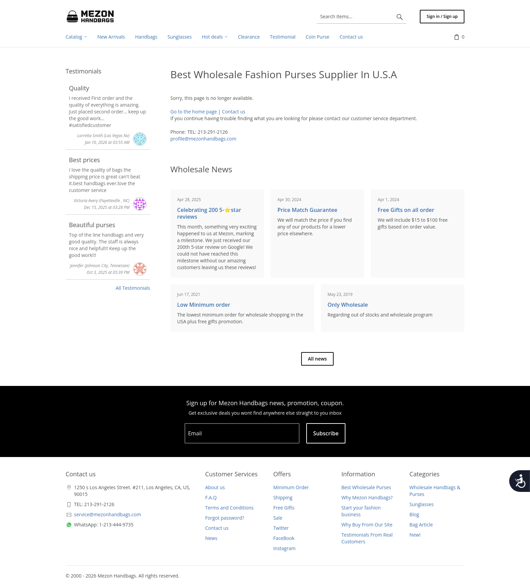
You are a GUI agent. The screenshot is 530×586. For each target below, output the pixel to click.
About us (215, 487)
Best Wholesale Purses (366, 487)
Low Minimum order (203, 304)
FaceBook (283, 538)
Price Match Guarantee (307, 210)
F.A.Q (211, 497)
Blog (414, 514)
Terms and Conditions (229, 507)
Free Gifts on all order (406, 210)
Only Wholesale (348, 304)
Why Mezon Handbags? (367, 497)
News (211, 538)
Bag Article (421, 524)
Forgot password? (224, 518)
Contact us (233, 111)
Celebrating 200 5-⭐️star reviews (209, 213)
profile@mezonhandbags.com (203, 138)
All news (317, 358)
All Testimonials (133, 288)
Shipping (282, 497)
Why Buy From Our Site (366, 524)
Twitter (281, 528)
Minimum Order (291, 487)
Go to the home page (193, 111)
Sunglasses (421, 504)
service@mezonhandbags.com (107, 514)
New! (414, 534)
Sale (277, 518)
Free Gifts (283, 507)
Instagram (284, 548)
